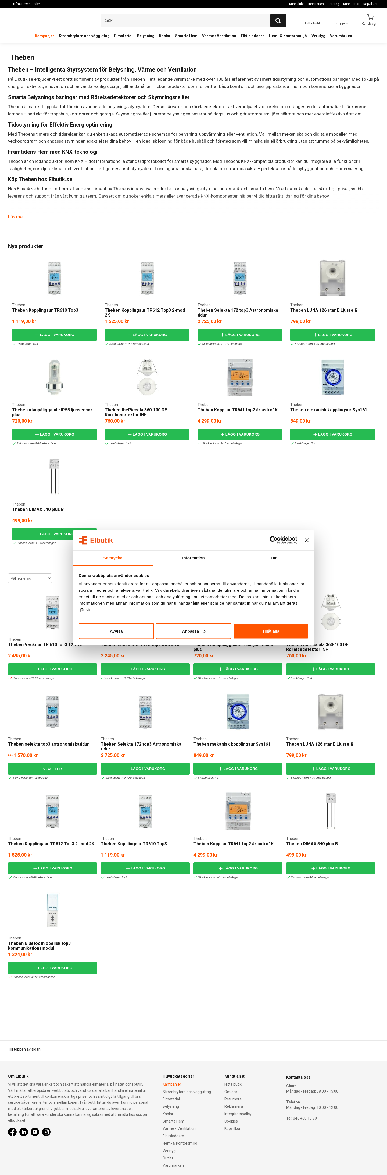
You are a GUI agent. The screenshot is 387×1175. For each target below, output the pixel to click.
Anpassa (193, 631)
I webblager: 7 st (303, 443)
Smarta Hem (186, 36)
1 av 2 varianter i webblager (29, 778)
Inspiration (316, 4)
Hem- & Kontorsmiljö (288, 36)
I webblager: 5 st (25, 344)
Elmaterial (123, 36)
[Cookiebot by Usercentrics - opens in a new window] (273, 540)
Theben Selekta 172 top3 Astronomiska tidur (238, 313)
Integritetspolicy (238, 1113)
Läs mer (16, 216)
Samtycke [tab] (113, 557)
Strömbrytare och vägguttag (84, 36)
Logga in (341, 23)
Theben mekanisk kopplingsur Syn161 (328, 409)
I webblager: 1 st (118, 443)
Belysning (146, 36)
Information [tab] (193, 557)
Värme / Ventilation (219, 36)
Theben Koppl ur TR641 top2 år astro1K (238, 409)
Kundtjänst (351, 4)
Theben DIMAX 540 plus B (38, 509)
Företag (333, 4)
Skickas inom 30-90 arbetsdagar (32, 977)
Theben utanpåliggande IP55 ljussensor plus (52, 412)
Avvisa (116, 631)
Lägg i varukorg (54, 335)
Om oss (230, 1091)
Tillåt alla (271, 631)
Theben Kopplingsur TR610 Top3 (45, 310)
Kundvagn (370, 23)
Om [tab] (274, 557)
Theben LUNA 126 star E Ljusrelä (323, 310)
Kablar (165, 36)
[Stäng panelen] (307, 540)
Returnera (233, 1099)
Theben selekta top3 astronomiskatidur (48, 744)
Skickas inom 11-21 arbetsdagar (32, 678)
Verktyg (318, 36)
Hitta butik (233, 1084)
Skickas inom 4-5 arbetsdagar (34, 543)
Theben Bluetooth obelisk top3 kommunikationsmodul (39, 946)
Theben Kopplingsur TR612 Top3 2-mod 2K (145, 313)
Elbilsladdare (252, 36)
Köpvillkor (370, 4)
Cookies (231, 1121)
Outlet (168, 1158)
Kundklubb (296, 4)
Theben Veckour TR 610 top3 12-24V (45, 644)
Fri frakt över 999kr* (26, 4)
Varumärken (341, 36)
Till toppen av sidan (24, 1049)
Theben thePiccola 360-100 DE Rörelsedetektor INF (136, 412)
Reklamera (233, 1106)
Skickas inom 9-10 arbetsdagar (128, 344)
